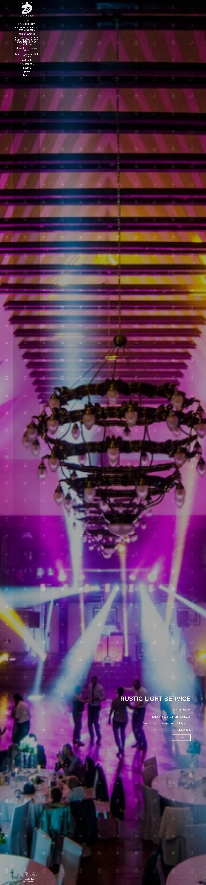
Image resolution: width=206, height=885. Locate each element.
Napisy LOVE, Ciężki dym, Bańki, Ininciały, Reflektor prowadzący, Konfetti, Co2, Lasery (26, 40)
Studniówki (27, 60)
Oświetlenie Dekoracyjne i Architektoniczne (27, 28)
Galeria (26, 71)
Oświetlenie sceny (26, 24)
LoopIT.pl (30, 881)
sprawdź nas (181, 737)
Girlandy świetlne (27, 33)
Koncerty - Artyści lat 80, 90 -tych (26, 55)
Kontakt (26, 75)
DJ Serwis (26, 67)
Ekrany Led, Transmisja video (26, 49)
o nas (27, 20)
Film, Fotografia (27, 64)
